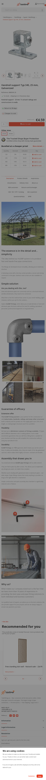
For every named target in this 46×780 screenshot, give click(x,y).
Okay (39, 776)
